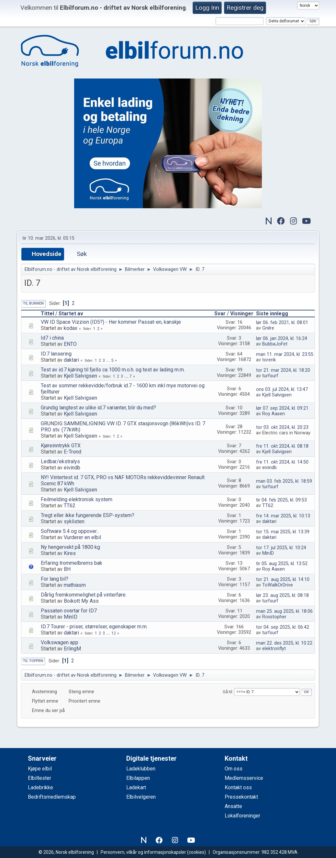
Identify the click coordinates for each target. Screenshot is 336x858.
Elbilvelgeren (141, 797)
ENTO (70, 344)
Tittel (47, 313)
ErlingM (72, 649)
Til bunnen (33, 303)
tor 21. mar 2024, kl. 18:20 (283, 370)
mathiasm (75, 585)
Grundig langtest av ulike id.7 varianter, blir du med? (98, 408)
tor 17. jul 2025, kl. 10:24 (281, 547)
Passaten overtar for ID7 (69, 611)
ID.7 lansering (56, 354)
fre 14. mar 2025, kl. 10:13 (283, 516)
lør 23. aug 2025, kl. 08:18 (282, 595)
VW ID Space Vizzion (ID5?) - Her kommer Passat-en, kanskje (111, 322)
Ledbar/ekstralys (60, 461)
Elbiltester (39, 778)
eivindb (72, 468)
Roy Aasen (273, 414)
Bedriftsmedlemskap (52, 797)
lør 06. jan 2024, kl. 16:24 (281, 338)
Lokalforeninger (242, 816)
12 (113, 633)
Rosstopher (274, 617)
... (108, 360)
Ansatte (233, 806)
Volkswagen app (59, 642)
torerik (269, 360)
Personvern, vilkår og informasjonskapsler (143, 852)
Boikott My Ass (81, 601)
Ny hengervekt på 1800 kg (70, 547)
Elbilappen (138, 778)
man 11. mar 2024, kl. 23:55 (284, 354)
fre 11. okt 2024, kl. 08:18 (282, 446)
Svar (220, 313)
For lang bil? (54, 579)
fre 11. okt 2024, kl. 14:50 (282, 462)
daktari (71, 360)
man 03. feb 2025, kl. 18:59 (284, 481)
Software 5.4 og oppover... (70, 531)
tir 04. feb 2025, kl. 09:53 (281, 500)
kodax (70, 328)
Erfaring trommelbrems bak (71, 563)
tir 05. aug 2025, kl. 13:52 (282, 563)
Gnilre (268, 328)
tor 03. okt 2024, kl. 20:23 (282, 427)
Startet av (71, 313)
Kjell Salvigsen (80, 376)
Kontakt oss (238, 787)
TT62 (69, 505)
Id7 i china (52, 338)
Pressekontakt (241, 797)
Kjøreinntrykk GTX (61, 445)
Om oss (233, 769)
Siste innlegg (275, 313)
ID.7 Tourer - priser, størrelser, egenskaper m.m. (94, 626)
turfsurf (270, 376)
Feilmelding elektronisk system (76, 499)
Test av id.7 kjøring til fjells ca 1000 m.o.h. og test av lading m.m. (113, 370)
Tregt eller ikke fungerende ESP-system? (87, 515)
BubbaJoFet (274, 344)
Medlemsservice (244, 778)
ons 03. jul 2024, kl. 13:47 (282, 389)
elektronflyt (274, 648)
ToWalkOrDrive (277, 585)
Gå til (227, 691)
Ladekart (136, 787)
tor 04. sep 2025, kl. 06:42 (282, 627)
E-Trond (72, 452)
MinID (268, 553)
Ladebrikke (40, 787)
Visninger (241, 313)
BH (67, 569)
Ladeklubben (140, 769)
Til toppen (33, 661)
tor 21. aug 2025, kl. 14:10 (282, 579)
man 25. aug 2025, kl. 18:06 (284, 611)
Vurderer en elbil (82, 537)
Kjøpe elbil (40, 769)
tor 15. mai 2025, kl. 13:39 (282, 532)
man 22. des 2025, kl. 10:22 (284, 643)
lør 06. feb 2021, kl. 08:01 (282, 322)
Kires (70, 553)
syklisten (74, 521)
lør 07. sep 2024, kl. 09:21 (282, 408)
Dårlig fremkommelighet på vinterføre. (84, 595)
